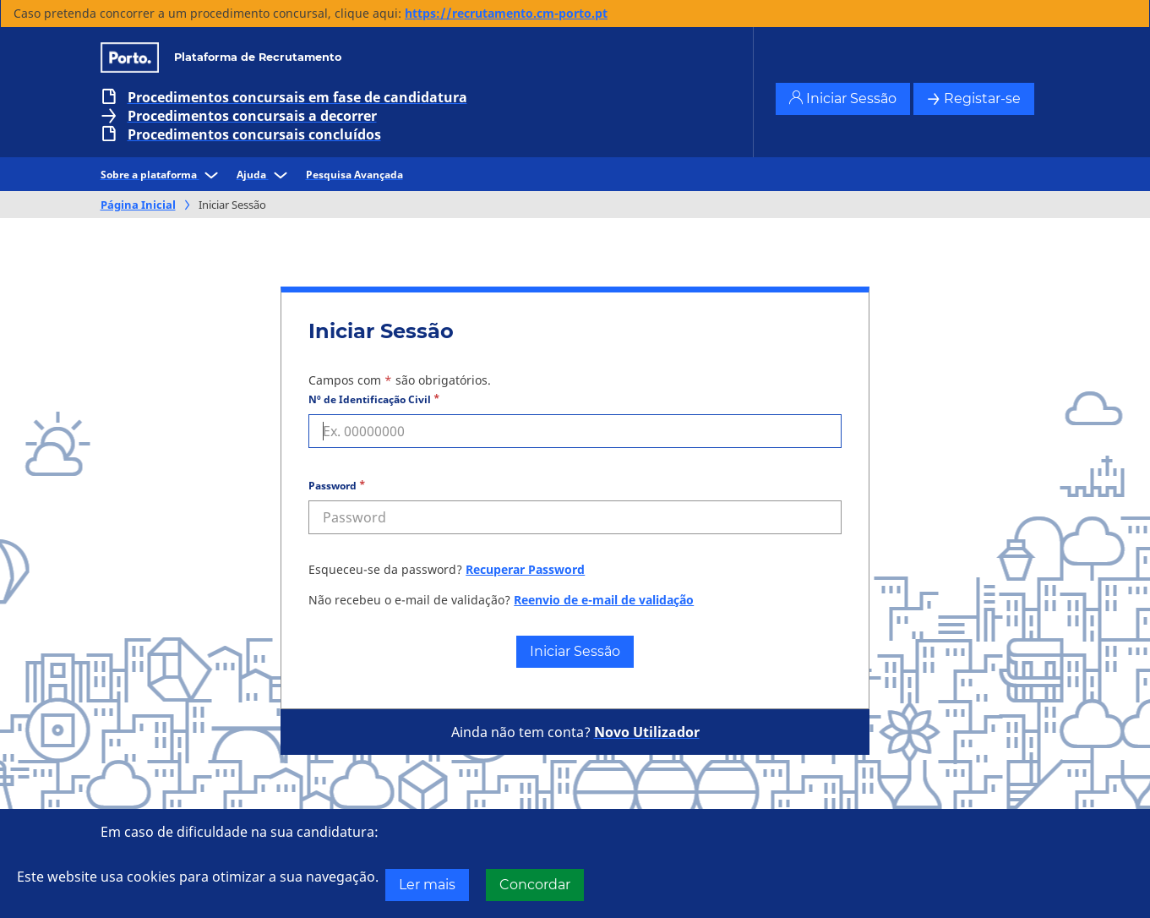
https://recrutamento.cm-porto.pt (506, 13)
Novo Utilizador (647, 732)
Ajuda (264, 174)
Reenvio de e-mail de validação (604, 600)
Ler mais (427, 885)
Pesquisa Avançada (354, 174)
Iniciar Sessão (843, 98)
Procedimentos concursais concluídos (254, 134)
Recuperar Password (525, 569)
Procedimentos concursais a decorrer (252, 116)
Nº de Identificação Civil (369, 399)
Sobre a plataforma (162, 174)
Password (332, 485)
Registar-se (974, 98)
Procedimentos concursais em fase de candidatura (297, 97)
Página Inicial (138, 204)
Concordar (534, 885)
